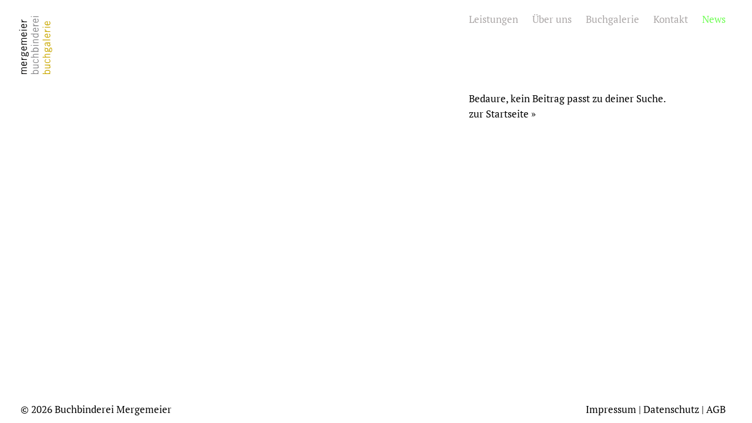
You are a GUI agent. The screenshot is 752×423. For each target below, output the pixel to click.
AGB (716, 409)
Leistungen (493, 19)
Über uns (552, 19)
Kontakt (670, 19)
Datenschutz (671, 409)
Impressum (611, 409)
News (714, 19)
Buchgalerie (612, 19)
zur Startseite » (502, 113)
